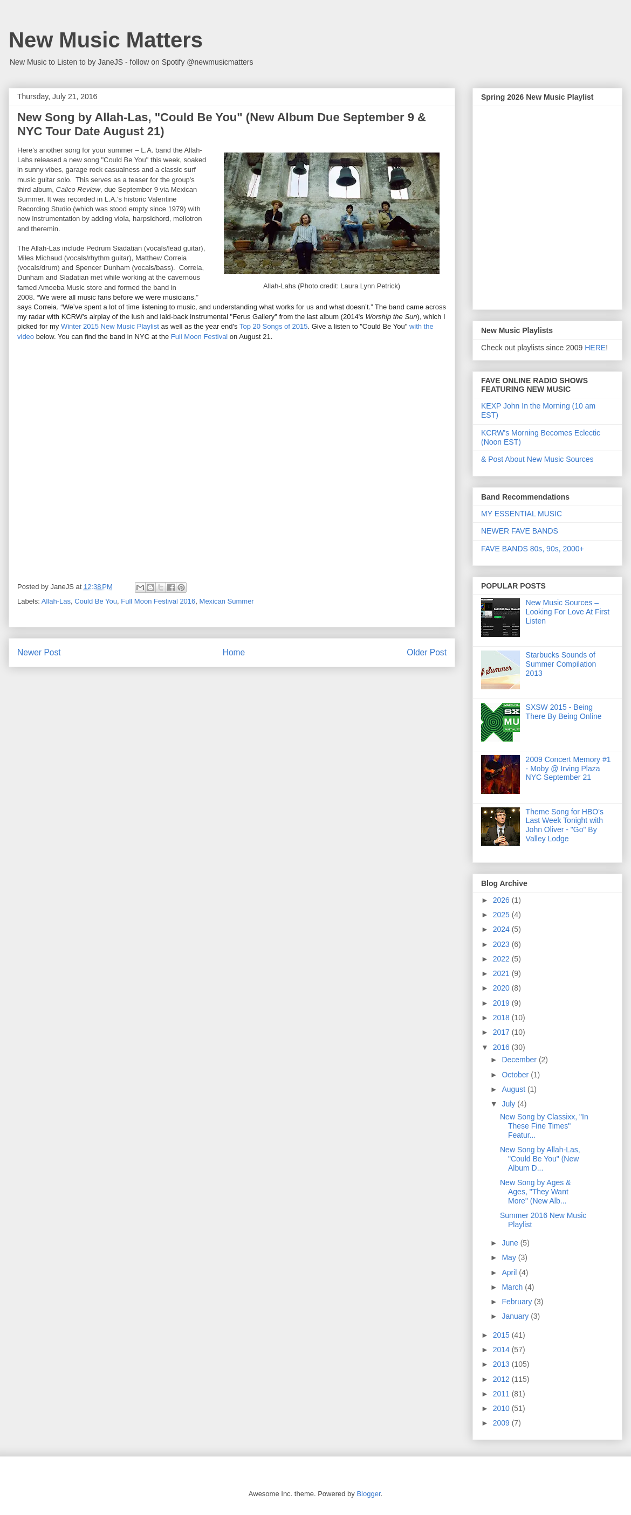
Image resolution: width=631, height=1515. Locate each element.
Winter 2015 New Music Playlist (110, 326)
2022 (502, 958)
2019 (502, 1003)
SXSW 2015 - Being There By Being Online (564, 712)
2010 (502, 1408)
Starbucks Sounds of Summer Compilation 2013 (561, 664)
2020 (502, 988)
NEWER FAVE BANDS (519, 531)
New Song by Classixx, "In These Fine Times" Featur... (544, 1125)
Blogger (368, 1494)
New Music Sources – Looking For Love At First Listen (568, 611)
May (510, 1257)
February (518, 1301)
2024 (502, 929)
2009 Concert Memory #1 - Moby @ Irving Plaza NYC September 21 (568, 768)
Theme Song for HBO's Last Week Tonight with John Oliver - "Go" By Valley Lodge (564, 825)
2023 (502, 944)
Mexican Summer (227, 601)
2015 (502, 1335)
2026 (502, 900)
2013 (502, 1364)
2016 (502, 1047)
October (516, 1074)
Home (234, 652)
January (516, 1316)
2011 (502, 1393)
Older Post (427, 652)
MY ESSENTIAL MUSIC (521, 513)
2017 (502, 1032)
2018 (502, 1017)
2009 (502, 1423)
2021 (502, 973)
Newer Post (39, 652)
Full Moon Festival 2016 (158, 601)
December (520, 1059)
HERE (595, 347)
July (509, 1103)
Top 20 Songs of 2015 (273, 326)
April (510, 1272)
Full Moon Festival (199, 337)
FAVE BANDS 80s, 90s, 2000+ (532, 548)
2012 (502, 1379)
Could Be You (95, 601)
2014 (502, 1349)
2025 (502, 914)
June (511, 1243)
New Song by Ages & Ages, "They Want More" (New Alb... (535, 1191)
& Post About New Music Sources (537, 459)
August (514, 1089)
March (513, 1287)
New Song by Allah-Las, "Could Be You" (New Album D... (540, 1158)
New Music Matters (106, 40)
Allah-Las (56, 601)
